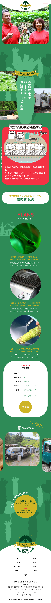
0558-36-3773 (19, 589)
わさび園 (16, 566)
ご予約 (34, 570)
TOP (16, 558)
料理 (34, 566)
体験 (34, 562)
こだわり (16, 562)
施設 (34, 558)
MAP (16, 570)
